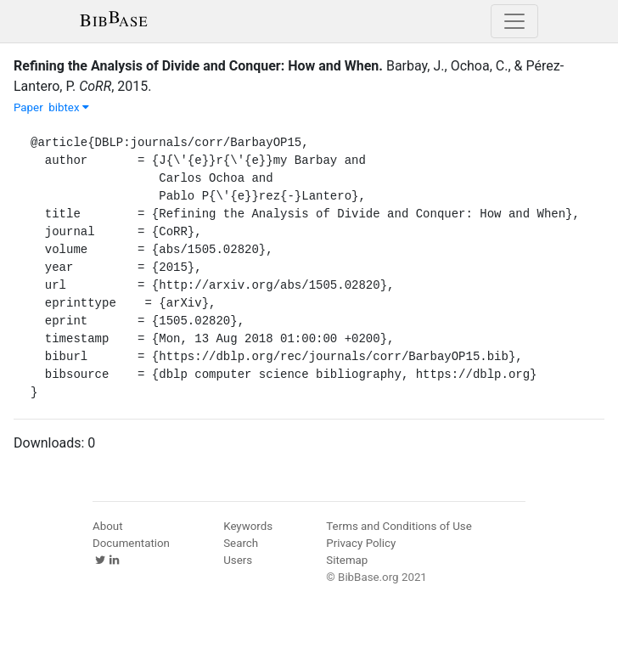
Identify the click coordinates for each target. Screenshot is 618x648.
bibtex (68, 107)
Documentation (131, 543)
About (108, 526)
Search (240, 543)
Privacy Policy (361, 543)
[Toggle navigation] (514, 21)
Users (237, 560)
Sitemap (347, 560)
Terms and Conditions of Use (398, 526)
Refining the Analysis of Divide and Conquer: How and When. (198, 66)
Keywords (247, 526)
